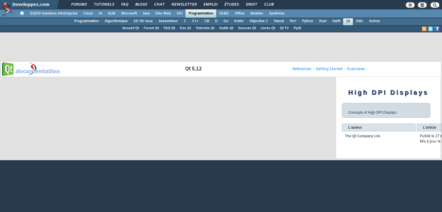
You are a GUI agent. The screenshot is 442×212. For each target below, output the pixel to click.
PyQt (297, 28)
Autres (374, 21)
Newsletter (184, 4)
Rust (322, 21)
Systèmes (277, 13)
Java (146, 13)
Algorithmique (116, 21)
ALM (111, 13)
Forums (78, 4)
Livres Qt (268, 28)
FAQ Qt (169, 28)
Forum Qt (151, 28)
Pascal (279, 21)
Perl (293, 21)
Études (231, 4)
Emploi (210, 4)
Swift (336, 21)
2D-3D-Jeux (143, 21)
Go (225, 21)
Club (268, 4)
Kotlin (238, 21)
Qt (348, 21)
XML (359, 21)
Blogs (140, 4)
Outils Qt (226, 28)
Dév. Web (163, 13)
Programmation (201, 13)
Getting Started (329, 69)
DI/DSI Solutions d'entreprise (53, 13)
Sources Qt (247, 28)
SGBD (224, 13)
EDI (180, 13)
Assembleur (168, 21)
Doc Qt (185, 28)
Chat (159, 4)
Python (307, 21)
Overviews (356, 69)
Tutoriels (103, 4)
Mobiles (256, 13)
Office (239, 13)
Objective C (258, 21)
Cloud (88, 13)
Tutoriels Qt (205, 28)
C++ (195, 21)
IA (100, 13)
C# (206, 21)
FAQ (124, 4)
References (301, 69)
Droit (251, 4)
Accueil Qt (130, 28)
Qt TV (284, 28)
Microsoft (129, 13)
